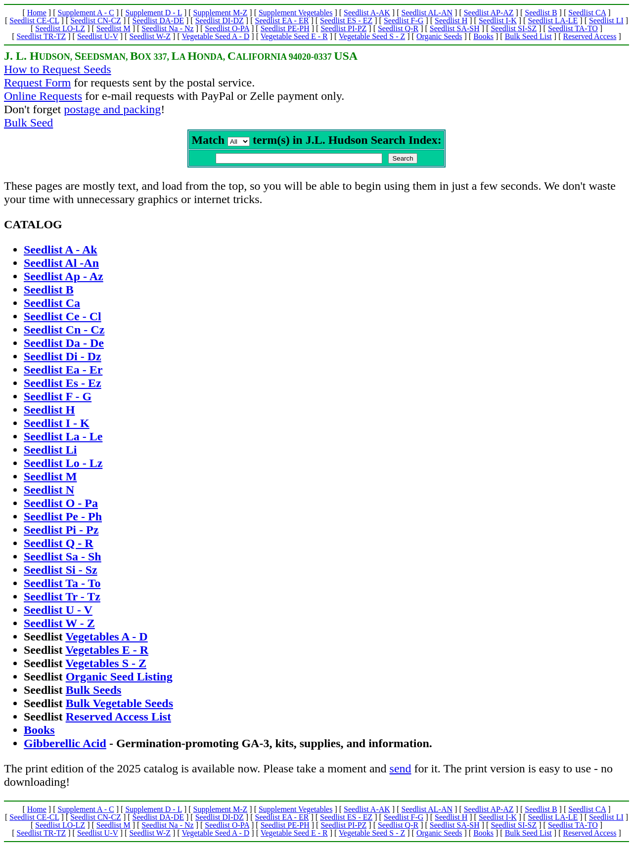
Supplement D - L (153, 12)
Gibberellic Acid (65, 745)
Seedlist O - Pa (61, 505)
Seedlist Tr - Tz (62, 598)
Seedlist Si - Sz (60, 571)
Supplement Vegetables (295, 12)
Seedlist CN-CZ (95, 20)
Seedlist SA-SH (455, 28)
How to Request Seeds (57, 69)
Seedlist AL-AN (427, 12)
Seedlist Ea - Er (63, 371)
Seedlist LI (606, 20)
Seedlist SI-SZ (514, 28)
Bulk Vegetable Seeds (119, 705)
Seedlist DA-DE (158, 20)
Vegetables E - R (106, 651)
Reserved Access (589, 36)
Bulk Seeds (94, 691)
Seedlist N (49, 491)
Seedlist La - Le (63, 438)
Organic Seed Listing (119, 678)
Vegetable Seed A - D (215, 36)
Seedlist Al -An (61, 264)
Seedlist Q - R (58, 545)
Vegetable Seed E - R (294, 36)
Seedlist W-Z (150, 36)
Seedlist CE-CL (34, 20)
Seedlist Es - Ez (62, 385)
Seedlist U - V (58, 611)
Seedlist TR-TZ (41, 36)
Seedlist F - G (57, 398)
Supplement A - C (85, 12)
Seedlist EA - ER (282, 20)
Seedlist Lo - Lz (63, 465)
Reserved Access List (118, 718)
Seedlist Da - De (64, 345)
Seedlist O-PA (227, 28)
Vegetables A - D (106, 638)
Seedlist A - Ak (60, 251)
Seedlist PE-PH (285, 28)
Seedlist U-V (97, 36)
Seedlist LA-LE (553, 20)
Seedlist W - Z (59, 625)
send (400, 770)
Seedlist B (541, 12)
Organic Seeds (439, 36)
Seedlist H (451, 20)
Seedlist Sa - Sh (62, 558)
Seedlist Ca (52, 304)
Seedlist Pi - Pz (61, 531)
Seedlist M (113, 28)
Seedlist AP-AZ (489, 12)
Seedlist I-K (498, 20)
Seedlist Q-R (398, 28)
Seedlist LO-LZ (60, 28)
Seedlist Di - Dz (62, 358)
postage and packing (112, 109)
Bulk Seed (28, 122)
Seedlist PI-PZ (343, 28)
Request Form (37, 82)
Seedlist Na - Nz (167, 28)
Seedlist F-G (403, 20)
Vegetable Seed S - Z (372, 36)
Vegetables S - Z (105, 665)
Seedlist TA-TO (573, 28)
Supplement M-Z (220, 12)
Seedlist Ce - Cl (62, 318)
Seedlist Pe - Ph (63, 518)
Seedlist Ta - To (62, 585)
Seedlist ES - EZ (346, 20)
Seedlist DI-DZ (219, 20)
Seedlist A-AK (367, 12)
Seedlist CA (587, 12)
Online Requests (43, 95)
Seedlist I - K (57, 425)
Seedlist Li (50, 451)
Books (483, 36)
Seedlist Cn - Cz (64, 331)
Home (36, 12)
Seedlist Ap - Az (63, 278)
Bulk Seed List (528, 36)
